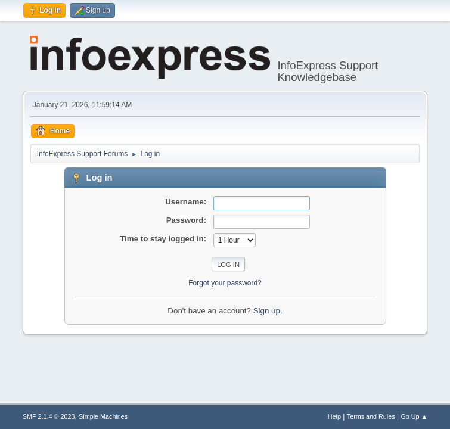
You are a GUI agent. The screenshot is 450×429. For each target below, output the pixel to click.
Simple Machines (103, 416)
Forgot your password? (225, 283)
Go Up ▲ (414, 416)
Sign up (266, 310)
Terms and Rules (371, 416)
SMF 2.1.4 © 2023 (49, 416)
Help (334, 416)
